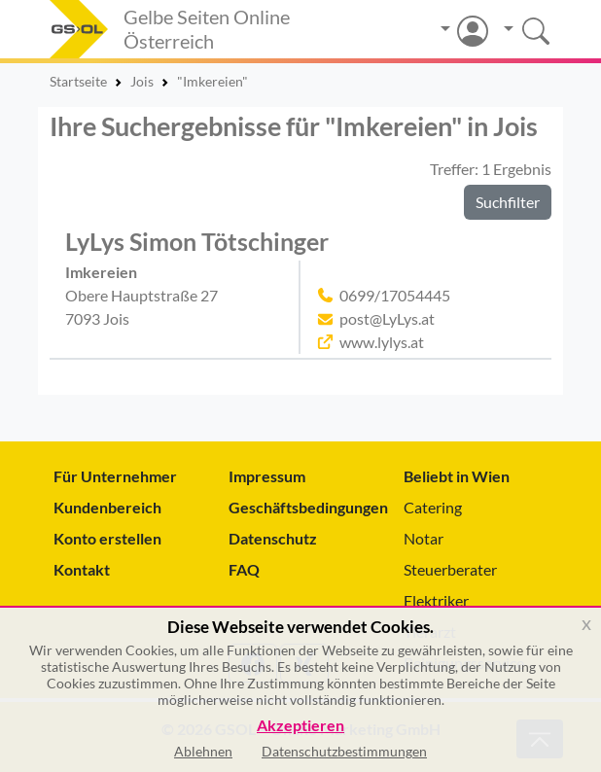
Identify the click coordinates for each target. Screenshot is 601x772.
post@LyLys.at (387, 318)
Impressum (267, 476)
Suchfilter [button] (508, 202)
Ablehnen (203, 751)
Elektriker (436, 600)
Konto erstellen (107, 538)
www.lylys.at (381, 342)
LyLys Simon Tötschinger (197, 242)
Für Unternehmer (115, 476)
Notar (423, 538)
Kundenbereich (107, 507)
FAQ (244, 569)
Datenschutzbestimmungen (344, 751)
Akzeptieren (300, 726)
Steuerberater (450, 569)
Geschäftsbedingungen (300, 507)
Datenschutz (273, 538)
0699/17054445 (394, 295)
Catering (433, 507)
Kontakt (81, 569)
